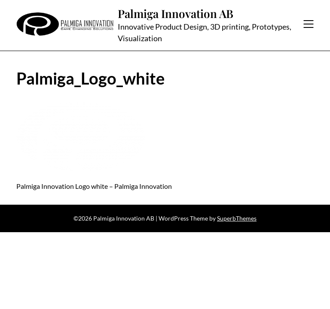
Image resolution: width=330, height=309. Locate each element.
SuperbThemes (237, 218)
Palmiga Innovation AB (175, 13)
